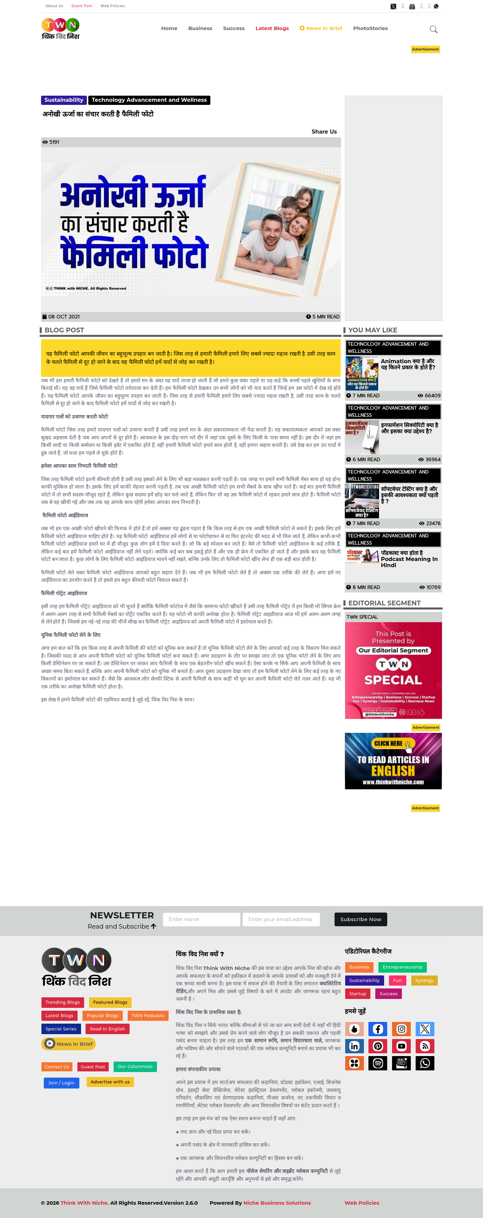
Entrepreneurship (402, 967)
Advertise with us (110, 1082)
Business (200, 28)
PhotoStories (370, 28)
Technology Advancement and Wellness (149, 100)
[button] (434, 30)
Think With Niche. (85, 1203)
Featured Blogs (110, 1002)
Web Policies (113, 6)
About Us (54, 6)
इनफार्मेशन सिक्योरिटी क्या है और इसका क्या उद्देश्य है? (410, 428)
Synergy (424, 980)
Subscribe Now (361, 919)
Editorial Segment (385, 603)
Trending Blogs (62, 1002)
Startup (357, 993)
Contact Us (57, 1066)
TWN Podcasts (148, 1015)
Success (234, 28)
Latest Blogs (272, 28)
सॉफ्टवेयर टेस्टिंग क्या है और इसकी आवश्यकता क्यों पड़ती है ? (410, 495)
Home (169, 28)
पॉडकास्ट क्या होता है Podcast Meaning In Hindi (409, 559)
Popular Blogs (102, 1015)
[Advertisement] (241, 64)
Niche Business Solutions (277, 1203)
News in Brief (321, 28)
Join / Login (61, 1083)
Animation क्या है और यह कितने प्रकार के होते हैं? (408, 364)
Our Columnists (135, 1066)
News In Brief (68, 1043)
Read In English (107, 1028)
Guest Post (81, 6)
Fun (397, 980)
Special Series (60, 1028)
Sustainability (63, 100)
